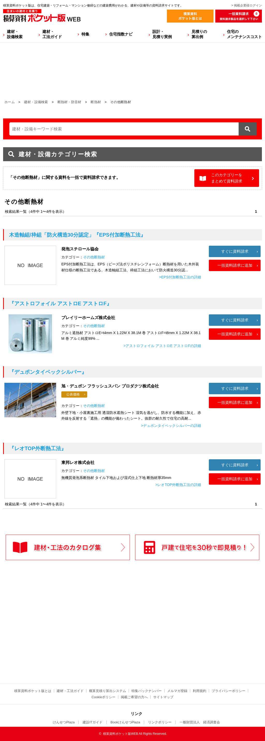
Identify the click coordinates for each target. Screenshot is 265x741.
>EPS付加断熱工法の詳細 (180, 277)
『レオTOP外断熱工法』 (37, 448)
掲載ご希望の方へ (134, 697)
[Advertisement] (87, 632)
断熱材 (96, 102)
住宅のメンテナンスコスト (244, 34)
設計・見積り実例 (162, 34)
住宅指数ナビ (120, 34)
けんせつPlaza (64, 722)
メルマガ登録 (177, 691)
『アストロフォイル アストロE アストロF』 (60, 303)
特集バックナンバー (146, 691)
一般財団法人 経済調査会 (200, 722)
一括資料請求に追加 (234, 265)
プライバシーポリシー (228, 691)
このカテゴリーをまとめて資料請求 (226, 178)
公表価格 (73, 394)
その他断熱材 (94, 257)
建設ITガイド (92, 722)
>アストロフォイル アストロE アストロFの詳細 (162, 346)
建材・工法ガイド (52, 34)
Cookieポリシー (103, 697)
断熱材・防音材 (69, 102)
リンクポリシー (160, 722)
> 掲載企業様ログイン (246, 5)
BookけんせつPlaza (125, 722)
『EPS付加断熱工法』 (77, 235)
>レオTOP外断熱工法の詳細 (178, 485)
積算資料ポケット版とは (32, 691)
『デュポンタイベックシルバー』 (48, 372)
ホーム (9, 102)
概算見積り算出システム (107, 691)
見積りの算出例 (199, 34)
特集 (85, 34)
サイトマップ (163, 697)
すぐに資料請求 (234, 251)
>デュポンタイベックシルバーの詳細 (171, 426)
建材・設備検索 (15, 34)
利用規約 (199, 691)
